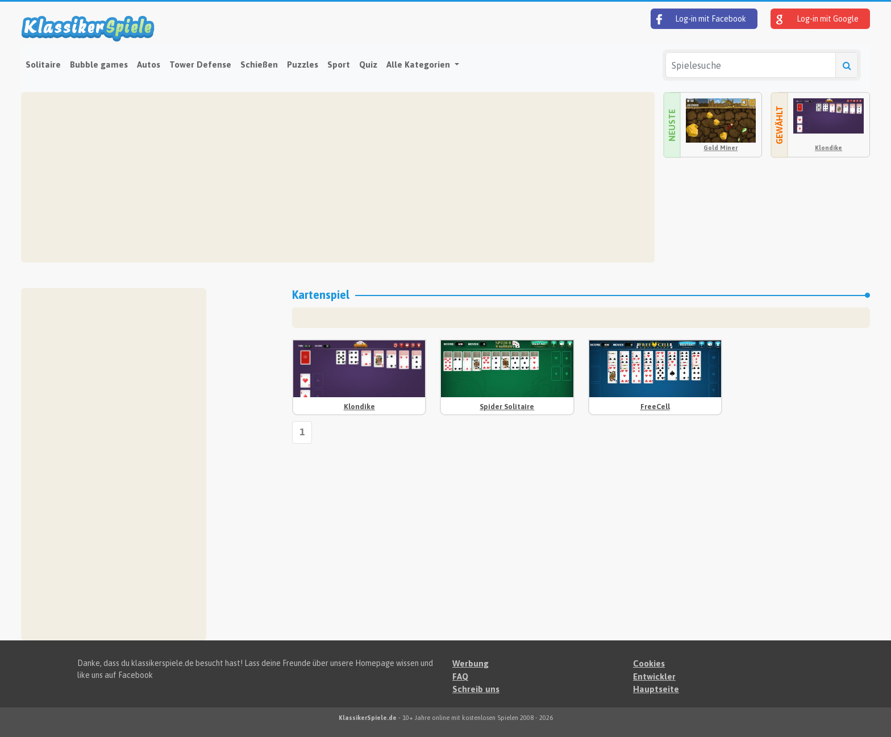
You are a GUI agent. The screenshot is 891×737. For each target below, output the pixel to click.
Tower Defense (200, 64)
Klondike (828, 147)
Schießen (259, 64)
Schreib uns (475, 689)
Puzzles (302, 64)
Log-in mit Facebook (701, 19)
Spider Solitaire (507, 406)
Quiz (368, 64)
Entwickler (654, 676)
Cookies (649, 663)
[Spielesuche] (750, 65)
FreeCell (655, 406)
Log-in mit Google (817, 19)
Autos (148, 64)
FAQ (460, 676)
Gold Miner (720, 147)
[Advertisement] (338, 177)
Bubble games (99, 64)
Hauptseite (656, 689)
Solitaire (43, 64)
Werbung (470, 663)
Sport (338, 64)
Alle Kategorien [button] (419, 64)
